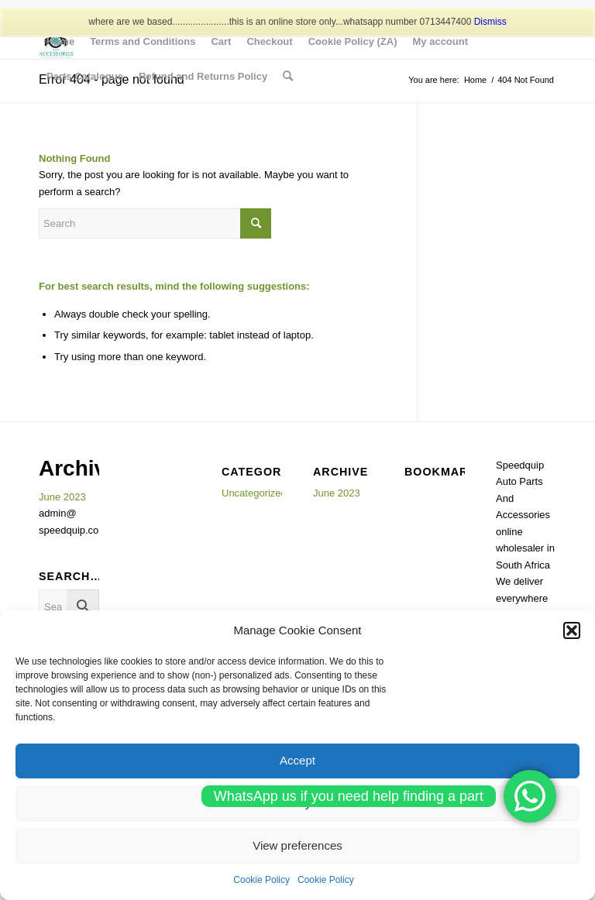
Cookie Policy (261, 879)
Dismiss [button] (490, 21)
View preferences (297, 845)
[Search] (288, 76)
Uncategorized (254, 493)
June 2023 (62, 497)
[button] (572, 630)
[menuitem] (60, 41)
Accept (297, 760)
